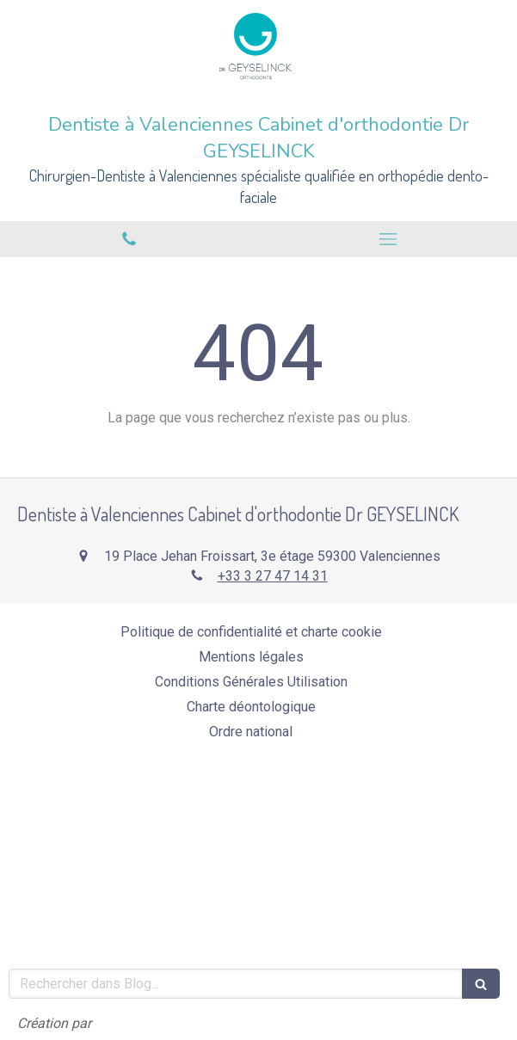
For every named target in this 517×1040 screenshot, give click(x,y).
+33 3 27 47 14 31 (273, 576)
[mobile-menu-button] (388, 239)
